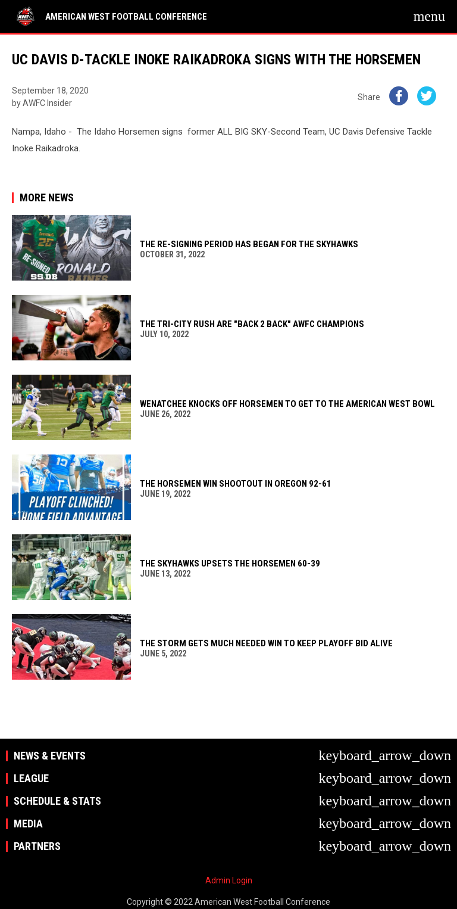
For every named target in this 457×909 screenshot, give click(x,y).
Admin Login (228, 880)
